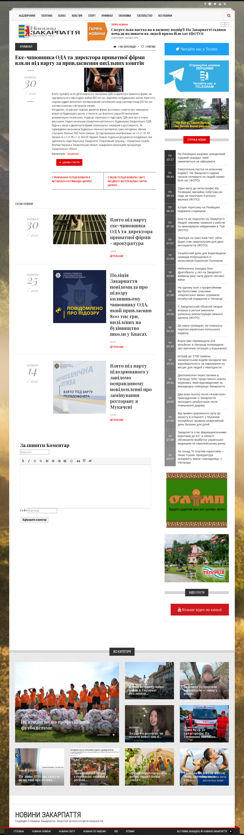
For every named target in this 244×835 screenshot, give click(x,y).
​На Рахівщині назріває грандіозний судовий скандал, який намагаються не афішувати (201, 157)
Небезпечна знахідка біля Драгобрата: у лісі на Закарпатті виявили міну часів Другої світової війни (201, 274)
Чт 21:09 (170, 293)
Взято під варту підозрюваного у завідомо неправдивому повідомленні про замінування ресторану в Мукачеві (131, 386)
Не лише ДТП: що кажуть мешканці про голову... (37, 778)
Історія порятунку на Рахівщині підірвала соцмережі (199, 209)
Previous (223, 24)
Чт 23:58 (170, 256)
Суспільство (144, 15)
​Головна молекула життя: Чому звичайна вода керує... (203, 778)
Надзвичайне (27, 15)
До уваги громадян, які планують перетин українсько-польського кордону (200, 329)
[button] (23, 461)
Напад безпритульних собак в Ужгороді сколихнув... (149, 692)
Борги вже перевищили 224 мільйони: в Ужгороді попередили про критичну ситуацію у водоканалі (202, 344)
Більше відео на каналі (201, 609)
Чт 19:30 (170, 344)
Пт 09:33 (170, 193)
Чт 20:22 (170, 329)
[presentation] (23, 461)
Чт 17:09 (170, 437)
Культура (77, 15)
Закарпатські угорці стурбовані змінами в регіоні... (95, 778)
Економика (134, 728)
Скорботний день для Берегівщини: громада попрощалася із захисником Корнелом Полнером (202, 256)
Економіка (125, 15)
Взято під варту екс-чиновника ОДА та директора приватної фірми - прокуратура (131, 231)
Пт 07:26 (170, 224)
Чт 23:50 (170, 274)
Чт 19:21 (170, 361)
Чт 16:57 (170, 456)
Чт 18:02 (170, 399)
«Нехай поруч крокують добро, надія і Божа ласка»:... (149, 778)
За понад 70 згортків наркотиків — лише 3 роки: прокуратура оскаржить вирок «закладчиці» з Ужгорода (201, 457)
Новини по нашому (28, 771)
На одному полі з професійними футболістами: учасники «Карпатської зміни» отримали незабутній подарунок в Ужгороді (200, 293)
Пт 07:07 (170, 241)
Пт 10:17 (170, 157)
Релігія (132, 771)
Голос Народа (135, 684)
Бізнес (62, 15)
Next (227, 24)
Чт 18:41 (170, 380)
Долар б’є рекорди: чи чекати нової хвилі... (149, 735)
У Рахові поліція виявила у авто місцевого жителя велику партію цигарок (127, 181)
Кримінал (107, 15)
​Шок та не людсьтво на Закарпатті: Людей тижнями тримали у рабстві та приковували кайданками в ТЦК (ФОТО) (201, 224)
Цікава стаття (69, 162)
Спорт (92, 15)
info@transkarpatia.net (90, 821)
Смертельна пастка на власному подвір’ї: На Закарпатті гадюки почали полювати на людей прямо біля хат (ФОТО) (168, 31)
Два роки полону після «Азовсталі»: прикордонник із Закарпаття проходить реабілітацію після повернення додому (202, 399)
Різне (186, 771)
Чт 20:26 (170, 312)
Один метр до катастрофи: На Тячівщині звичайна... (205, 735)
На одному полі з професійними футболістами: (68, 724)
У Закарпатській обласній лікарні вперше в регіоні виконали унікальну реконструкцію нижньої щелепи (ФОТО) (200, 312)
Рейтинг (148, 46)
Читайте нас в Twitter (199, 49)
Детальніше (118, 256)
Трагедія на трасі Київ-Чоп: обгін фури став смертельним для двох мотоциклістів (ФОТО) (201, 241)
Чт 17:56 (170, 418)
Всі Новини (165, 15)
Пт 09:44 (170, 174)
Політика (46, 15)
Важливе (78, 771)
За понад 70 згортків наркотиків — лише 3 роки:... (204, 692)
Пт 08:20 (170, 209)
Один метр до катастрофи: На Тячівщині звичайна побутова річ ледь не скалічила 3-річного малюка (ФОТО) (200, 194)
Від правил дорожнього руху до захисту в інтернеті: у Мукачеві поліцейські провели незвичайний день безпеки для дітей (201, 419)
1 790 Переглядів (124, 46)
